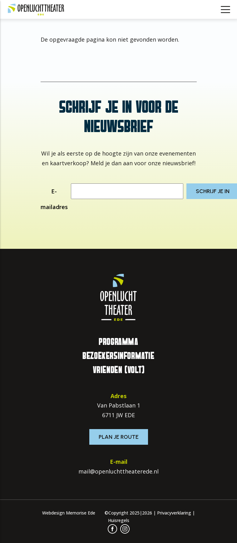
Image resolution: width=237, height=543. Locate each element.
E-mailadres (54, 199)
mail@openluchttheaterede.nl (118, 471)
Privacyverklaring (174, 513)
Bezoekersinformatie (118, 356)
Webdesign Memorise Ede (68, 513)
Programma (118, 342)
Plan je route (119, 436)
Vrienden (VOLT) (119, 370)
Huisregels (118, 520)
